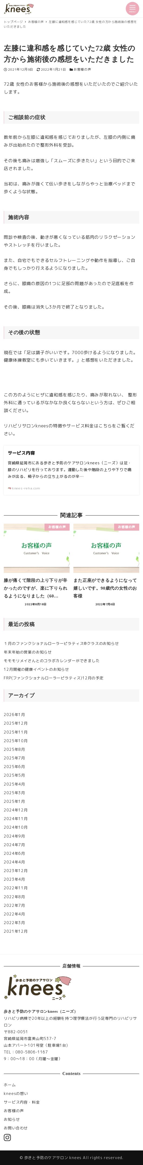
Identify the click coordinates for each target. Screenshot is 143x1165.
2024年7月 (14, 844)
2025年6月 (14, 766)
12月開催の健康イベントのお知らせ (36, 669)
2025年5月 (14, 775)
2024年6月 (14, 853)
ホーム (10, 1084)
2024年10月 (16, 827)
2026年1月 (14, 714)
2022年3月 (14, 922)
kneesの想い (16, 1093)
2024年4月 (14, 862)
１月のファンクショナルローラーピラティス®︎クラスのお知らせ (61, 643)
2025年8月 (14, 749)
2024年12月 (16, 810)
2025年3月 (14, 792)
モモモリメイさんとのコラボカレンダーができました (52, 660)
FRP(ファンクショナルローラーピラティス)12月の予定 (53, 677)
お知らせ (12, 1119)
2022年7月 (14, 905)
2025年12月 (16, 723)
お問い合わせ (16, 1128)
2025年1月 (14, 801)
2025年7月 (14, 757)
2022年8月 (14, 896)
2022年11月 (16, 887)
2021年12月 (16, 931)
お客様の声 (82, 69)
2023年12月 (16, 870)
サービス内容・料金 (22, 1102)
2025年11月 (16, 732)
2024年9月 (14, 836)
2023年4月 (14, 879)
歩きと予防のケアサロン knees (53, 1157)
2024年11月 (16, 818)
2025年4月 (14, 784)
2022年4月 (14, 914)
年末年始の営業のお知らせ (28, 652)
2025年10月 (16, 740)
